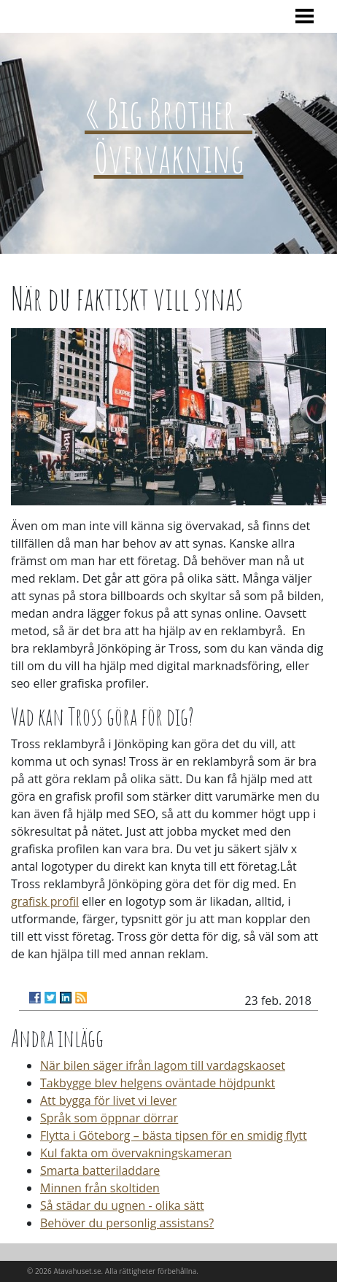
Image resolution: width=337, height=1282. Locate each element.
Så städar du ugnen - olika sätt (122, 1205)
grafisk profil (45, 901)
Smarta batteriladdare (100, 1170)
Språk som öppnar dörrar (109, 1118)
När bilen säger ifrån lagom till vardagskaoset (162, 1065)
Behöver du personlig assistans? (127, 1223)
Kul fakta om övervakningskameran (136, 1153)
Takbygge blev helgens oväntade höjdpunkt (157, 1083)
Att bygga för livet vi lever (108, 1100)
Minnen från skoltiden (100, 1188)
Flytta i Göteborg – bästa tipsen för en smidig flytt (173, 1135)
